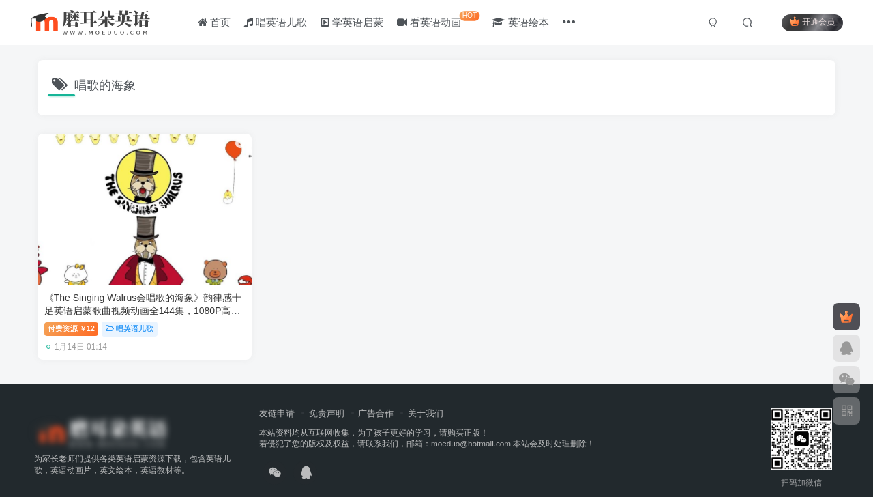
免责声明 (326, 397)
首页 (214, 23)
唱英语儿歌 (276, 23)
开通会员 (811, 22)
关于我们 (425, 397)
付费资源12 (71, 313)
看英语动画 (439, 20)
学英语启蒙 (353, 23)
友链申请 (277, 397)
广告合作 (376, 397)
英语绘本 (521, 23)
